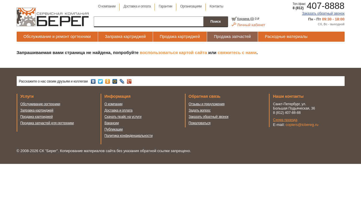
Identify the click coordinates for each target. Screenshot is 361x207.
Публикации (113, 129)
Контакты (217, 6)
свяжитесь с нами (237, 52)
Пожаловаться (200, 123)
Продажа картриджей (180, 36)
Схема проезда (285, 120)
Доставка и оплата (137, 6)
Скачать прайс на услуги (123, 117)
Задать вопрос (200, 110)
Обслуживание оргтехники (40, 104)
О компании (107, 6)
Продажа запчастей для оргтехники (47, 123)
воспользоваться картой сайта (173, 52)
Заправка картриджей (125, 36)
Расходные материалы (286, 36)
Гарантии (165, 6)
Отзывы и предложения (207, 104)
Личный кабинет (251, 25)
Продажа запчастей (232, 36)
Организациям (191, 6)
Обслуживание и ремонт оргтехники (57, 36)
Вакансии (111, 123)
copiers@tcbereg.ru (302, 124)
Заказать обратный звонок (323, 14)
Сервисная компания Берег (53, 17)
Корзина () (245, 18)
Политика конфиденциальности (128, 136)
